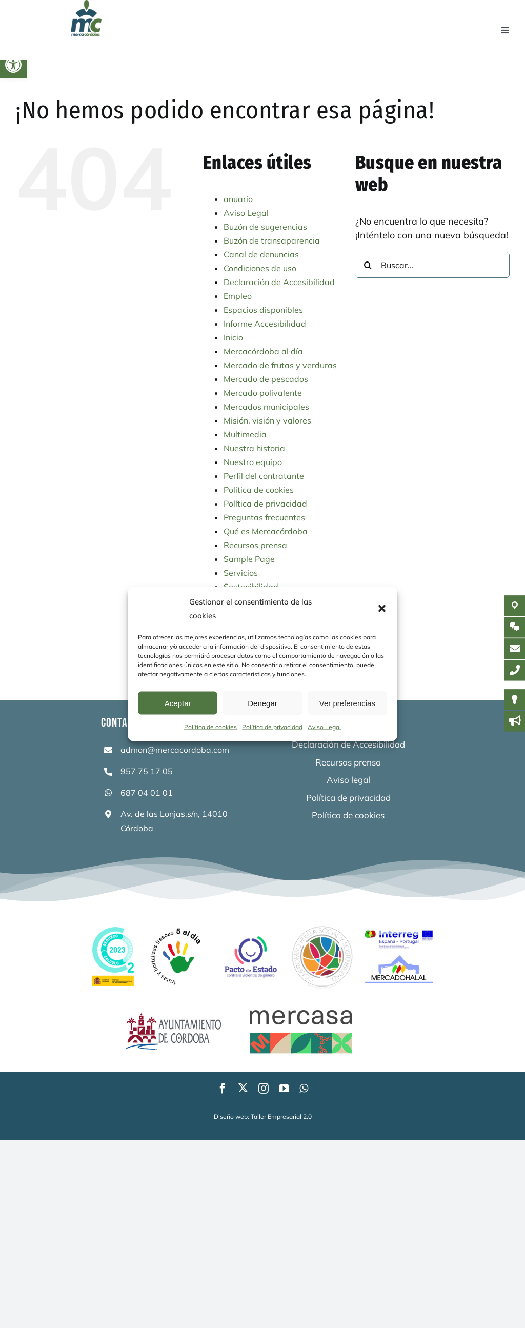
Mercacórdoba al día (263, 351)
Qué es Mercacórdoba (266, 531)
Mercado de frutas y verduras (280, 365)
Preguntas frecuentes (264, 517)
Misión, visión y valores (267, 420)
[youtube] (284, 1088)
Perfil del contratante (264, 476)
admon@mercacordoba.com (174, 750)
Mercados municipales (266, 406)
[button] (13, 64)
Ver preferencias (347, 702)
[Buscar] (368, 265)
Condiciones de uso (260, 268)
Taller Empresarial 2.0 (281, 1116)
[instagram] (263, 1088)
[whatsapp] (303, 1088)
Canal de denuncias (261, 254)
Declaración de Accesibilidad (279, 282)
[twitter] (243, 1087)
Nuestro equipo (253, 462)
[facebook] (222, 1088)
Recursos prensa (255, 545)
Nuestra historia (254, 448)
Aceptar (178, 702)
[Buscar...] (432, 265)
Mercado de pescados (266, 379)
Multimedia (245, 434)
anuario (238, 199)
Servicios (241, 573)
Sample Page (249, 559)
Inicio (233, 337)
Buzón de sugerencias (265, 227)
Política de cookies (210, 727)
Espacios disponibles (263, 310)
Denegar (262, 702)
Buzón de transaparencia (272, 240)
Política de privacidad (272, 727)
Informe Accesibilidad (265, 323)
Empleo (238, 296)
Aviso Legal (324, 727)
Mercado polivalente (263, 393)
